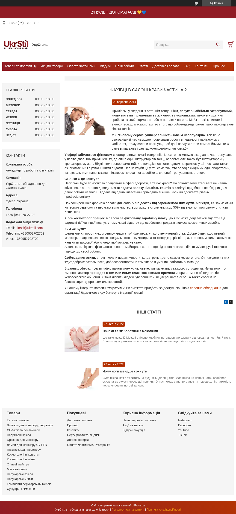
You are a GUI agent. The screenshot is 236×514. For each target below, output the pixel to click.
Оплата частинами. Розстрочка (88, 445)
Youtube (183, 430)
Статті (143, 66)
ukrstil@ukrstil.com (29, 228)
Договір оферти (78, 439)
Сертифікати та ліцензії (83, 435)
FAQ (187, 66)
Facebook (184, 425)
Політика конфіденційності (164, 509)
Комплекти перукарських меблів (29, 484)
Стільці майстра (18, 464)
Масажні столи (17, 469)
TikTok (182, 435)
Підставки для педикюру (24, 449)
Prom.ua (139, 505)
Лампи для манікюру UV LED (27, 445)
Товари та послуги (18, 66)
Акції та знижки (133, 425)
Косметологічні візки (21, 459)
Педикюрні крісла (19, 435)
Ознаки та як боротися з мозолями (130, 331)
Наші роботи (124, 66)
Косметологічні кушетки (23, 454)
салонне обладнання (205, 288)
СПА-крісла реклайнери (23, 430)
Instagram (185, 420)
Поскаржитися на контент (128, 509)
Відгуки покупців (134, 430)
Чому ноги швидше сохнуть (125, 371)
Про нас (219, 66)
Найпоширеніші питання (139, 420)
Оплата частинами (81, 66)
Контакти (201, 66)
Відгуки (105, 66)
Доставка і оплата (165, 66)
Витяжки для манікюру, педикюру (30, 425)
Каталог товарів (18, 420)
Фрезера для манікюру (22, 439)
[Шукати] (218, 45)
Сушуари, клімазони (21, 489)
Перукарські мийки (20, 479)
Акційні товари (52, 66)
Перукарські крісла (20, 474)
